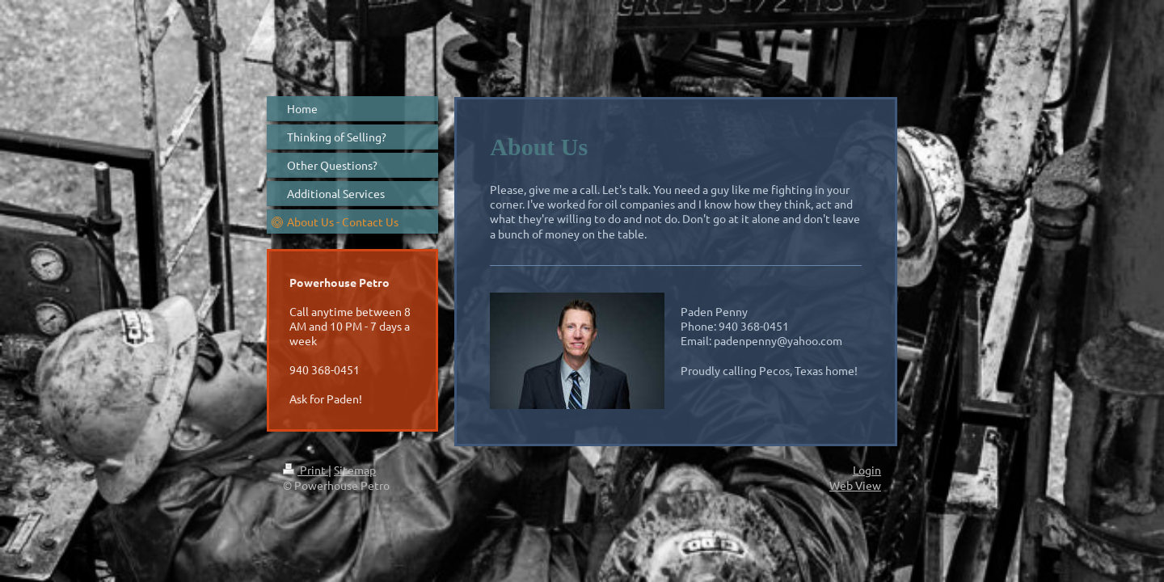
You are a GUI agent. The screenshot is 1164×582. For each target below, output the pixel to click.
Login (867, 469)
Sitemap (355, 469)
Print (305, 469)
